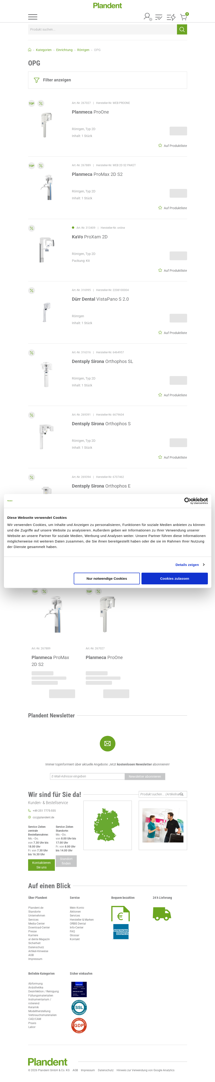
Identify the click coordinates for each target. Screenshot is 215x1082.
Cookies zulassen (174, 578)
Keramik (33, 1007)
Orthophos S (101, 423)
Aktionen (75, 911)
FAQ (72, 931)
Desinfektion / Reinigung (43, 991)
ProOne (90, 112)
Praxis (32, 1023)
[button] (158, 17)
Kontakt (75, 939)
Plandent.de (35, 907)
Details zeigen (187, 565)
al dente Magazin (39, 939)
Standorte (34, 911)
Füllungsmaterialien (40, 995)
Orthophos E (101, 486)
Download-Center (39, 927)
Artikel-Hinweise (38, 951)
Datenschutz (36, 947)
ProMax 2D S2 (97, 174)
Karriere (33, 935)
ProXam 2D (90, 237)
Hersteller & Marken (82, 919)
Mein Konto (77, 907)
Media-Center (36, 923)
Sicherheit (34, 943)
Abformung (35, 983)
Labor (31, 1027)
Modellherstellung (39, 1011)
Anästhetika (35, 987)
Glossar (74, 935)
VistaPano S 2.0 (100, 299)
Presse (32, 931)
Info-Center (76, 927)
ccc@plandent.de (43, 817)
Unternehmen (36, 915)
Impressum (35, 959)
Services (33, 919)
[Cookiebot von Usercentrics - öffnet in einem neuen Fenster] (188, 500)
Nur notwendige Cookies (106, 578)
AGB (31, 955)
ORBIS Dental (78, 923)
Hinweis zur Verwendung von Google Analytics (145, 1070)
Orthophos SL (102, 361)
